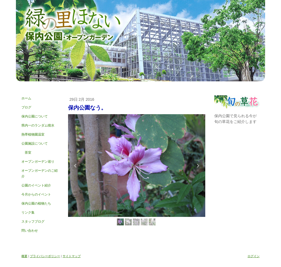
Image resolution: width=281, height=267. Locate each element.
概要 (24, 256)
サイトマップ (72, 256)
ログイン (254, 256)
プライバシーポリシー (45, 256)
